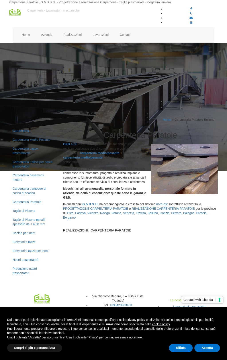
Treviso (141, 213)
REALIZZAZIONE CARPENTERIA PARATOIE (163, 208)
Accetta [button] (207, 348)
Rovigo (105, 213)
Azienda (46, 34)
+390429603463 (121, 305)
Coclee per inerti (24, 233)
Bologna (188, 213)
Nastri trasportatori (25, 259)
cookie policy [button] (161, 324)
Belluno (153, 213)
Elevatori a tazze (24, 242)
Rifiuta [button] (181, 348)
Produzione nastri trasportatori (25, 271)
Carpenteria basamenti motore (28, 177)
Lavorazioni (101, 34)
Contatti (125, 34)
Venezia (128, 213)
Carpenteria (21, 131)
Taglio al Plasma (24, 211)
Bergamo (69, 217)
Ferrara (176, 213)
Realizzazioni (72, 34)
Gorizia (164, 213)
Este (70, 213)
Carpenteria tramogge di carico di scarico (29, 191)
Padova (80, 213)
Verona (116, 213)
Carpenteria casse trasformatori (25, 151)
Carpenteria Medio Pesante (31, 139)
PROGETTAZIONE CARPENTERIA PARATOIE (95, 208)
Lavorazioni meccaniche (189, 306)
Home (26, 34)
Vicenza (92, 213)
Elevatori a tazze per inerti (31, 251)
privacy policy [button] (136, 320)
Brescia (201, 213)
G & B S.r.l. (90, 204)
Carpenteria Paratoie (27, 202)
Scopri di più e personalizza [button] (34, 348)
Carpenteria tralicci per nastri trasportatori (32, 164)
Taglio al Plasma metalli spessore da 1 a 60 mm (29, 222)
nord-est (162, 204)
